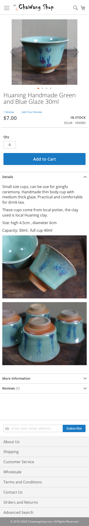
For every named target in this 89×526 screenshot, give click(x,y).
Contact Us (13, 492)
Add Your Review (32, 112)
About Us (11, 441)
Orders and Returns (20, 502)
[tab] (44, 177)
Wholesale (12, 471)
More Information (16, 378)
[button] (12, 52)
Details (7, 177)
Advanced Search (18, 512)
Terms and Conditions (22, 482)
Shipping (11, 451)
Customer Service (18, 461)
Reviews (11, 388)
